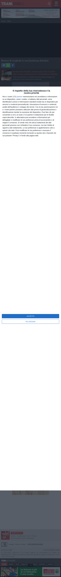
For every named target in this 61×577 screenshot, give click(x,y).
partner (19, 96)
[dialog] (30, 288)
